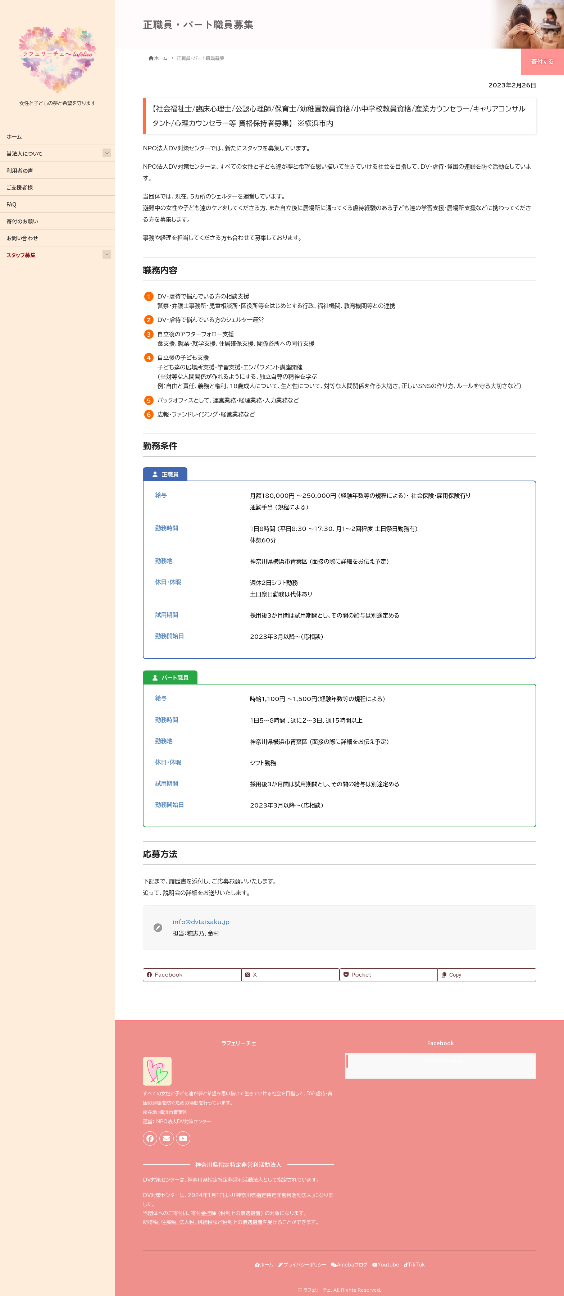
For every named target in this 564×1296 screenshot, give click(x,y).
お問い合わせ (22, 238)
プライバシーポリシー (297, 1262)
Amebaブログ (349, 1262)
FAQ (11, 204)
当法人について (24, 153)
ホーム (14, 136)
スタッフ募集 (21, 255)
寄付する (542, 61)
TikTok (424, 1262)
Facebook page (442, 1061)
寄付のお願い (22, 221)
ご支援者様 (19, 187)
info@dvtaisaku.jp (201, 922)
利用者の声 (19, 170)
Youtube (390, 1262)
